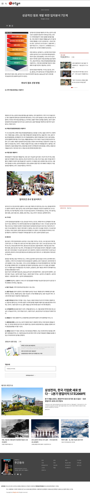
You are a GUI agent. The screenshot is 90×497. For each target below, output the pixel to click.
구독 (20, 341)
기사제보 (79, 460)
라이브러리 (68, 465)
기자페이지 (68, 467)
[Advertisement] (27, 102)
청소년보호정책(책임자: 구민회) (51, 486)
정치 (43, 460)
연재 (66, 460)
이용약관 (33, 486)
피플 (54, 467)
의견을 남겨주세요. (11, 368)
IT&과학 (55, 465)
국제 (54, 463)
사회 (43, 463)
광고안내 (79, 465)
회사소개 (8, 486)
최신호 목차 (68, 463)
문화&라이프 (45, 465)
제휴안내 (23, 486)
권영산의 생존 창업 (11, 342)
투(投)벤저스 (65, 57)
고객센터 (28, 486)
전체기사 (44, 470)
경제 (54, 460)
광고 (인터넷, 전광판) (16, 486)
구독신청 (79, 463)
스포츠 (43, 467)
